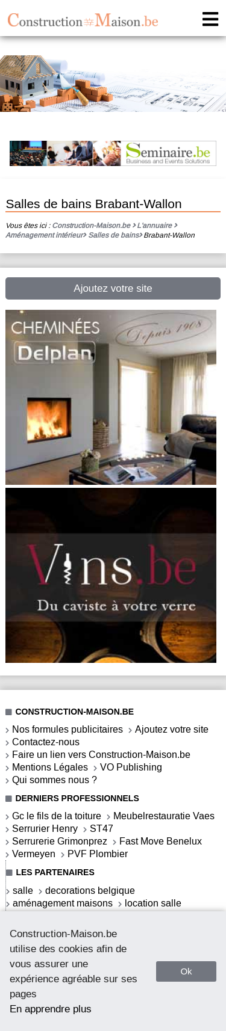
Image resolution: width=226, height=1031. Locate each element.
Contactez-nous (46, 742)
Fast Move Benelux (160, 841)
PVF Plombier (97, 854)
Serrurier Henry (45, 828)
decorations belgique (90, 890)
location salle (153, 903)
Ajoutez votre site (113, 288)
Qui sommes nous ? (54, 780)
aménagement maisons (63, 903)
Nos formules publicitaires (67, 729)
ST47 (101, 828)
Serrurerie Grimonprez (59, 841)
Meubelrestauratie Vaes (164, 816)
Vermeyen (33, 854)
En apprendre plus (51, 1008)
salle (23, 890)
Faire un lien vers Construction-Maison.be (101, 754)
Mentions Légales (50, 767)
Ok (186, 971)
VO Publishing (131, 767)
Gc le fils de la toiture (56, 816)
